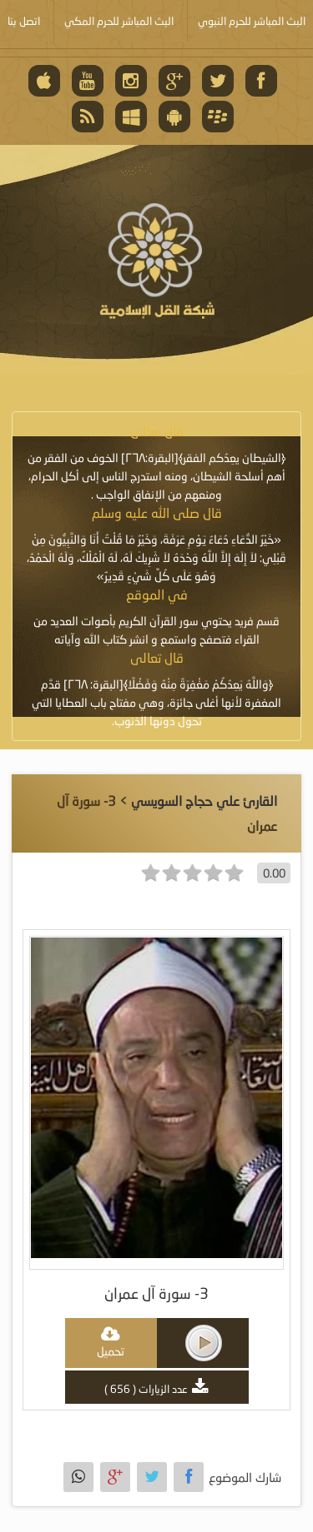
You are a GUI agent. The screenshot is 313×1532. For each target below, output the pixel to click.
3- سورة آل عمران (156, 1293)
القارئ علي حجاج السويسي (204, 800)
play (203, 1343)
